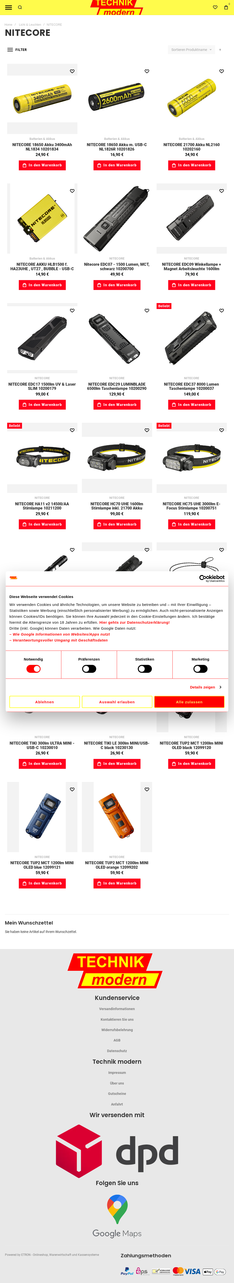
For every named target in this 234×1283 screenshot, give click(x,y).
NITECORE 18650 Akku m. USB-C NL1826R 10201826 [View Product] (117, 99)
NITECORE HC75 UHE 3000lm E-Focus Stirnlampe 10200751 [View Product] (192, 458)
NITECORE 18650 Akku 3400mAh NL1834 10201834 (42, 147)
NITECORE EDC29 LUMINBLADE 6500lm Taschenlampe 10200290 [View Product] (117, 338)
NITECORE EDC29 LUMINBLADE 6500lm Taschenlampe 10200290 (116, 386)
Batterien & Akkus (42, 139)
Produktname (197, 50)
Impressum (117, 1073)
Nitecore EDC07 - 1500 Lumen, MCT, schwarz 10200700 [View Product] (117, 218)
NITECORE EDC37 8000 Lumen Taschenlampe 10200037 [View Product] (192, 338)
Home (8, 24)
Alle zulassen (189, 702)
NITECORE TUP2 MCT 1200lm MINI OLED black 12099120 (191, 745)
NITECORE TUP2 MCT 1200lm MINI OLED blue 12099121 (42, 865)
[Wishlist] (215, 7)
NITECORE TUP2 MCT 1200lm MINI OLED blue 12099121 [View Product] (42, 817)
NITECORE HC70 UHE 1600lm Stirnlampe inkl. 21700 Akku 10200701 (117, 508)
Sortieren (178, 50)
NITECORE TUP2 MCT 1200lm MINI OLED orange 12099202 (116, 865)
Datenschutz (117, 1051)
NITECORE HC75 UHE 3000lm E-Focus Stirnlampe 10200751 (191, 506)
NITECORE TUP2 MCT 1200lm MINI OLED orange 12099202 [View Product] (117, 817)
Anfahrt (117, 1104)
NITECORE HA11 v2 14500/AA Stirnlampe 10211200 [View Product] (42, 458)
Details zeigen (202, 687)
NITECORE (116, 258)
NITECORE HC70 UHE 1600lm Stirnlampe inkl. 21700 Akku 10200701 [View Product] (117, 458)
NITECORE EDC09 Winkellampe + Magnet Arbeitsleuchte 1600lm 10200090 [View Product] (192, 218)
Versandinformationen (117, 1009)
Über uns (117, 1083)
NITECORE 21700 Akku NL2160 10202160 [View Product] (192, 99)
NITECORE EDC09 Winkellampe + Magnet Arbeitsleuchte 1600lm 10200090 (191, 268)
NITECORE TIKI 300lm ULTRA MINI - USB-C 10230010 (42, 745)
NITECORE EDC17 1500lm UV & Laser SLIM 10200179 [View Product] (42, 338)
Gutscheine (117, 1094)
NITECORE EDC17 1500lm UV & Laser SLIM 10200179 (42, 386)
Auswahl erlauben (117, 702)
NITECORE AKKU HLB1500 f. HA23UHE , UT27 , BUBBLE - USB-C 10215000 (42, 268)
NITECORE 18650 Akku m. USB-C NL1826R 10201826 (117, 147)
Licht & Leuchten (30, 24)
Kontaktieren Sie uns (117, 1019)
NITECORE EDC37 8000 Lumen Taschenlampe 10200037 (191, 386)
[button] (72, 71)
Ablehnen (44, 702)
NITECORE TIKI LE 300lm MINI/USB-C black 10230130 (116, 745)
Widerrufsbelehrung (117, 1030)
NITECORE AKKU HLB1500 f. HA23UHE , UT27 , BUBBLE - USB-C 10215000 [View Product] (42, 218)
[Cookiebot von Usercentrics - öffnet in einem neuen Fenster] (203, 578)
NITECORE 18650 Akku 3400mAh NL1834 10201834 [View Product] (42, 99)
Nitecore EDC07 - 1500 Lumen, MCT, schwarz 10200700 (116, 266)
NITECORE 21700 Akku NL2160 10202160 (192, 147)
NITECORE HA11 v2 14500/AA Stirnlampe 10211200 (42, 506)
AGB (117, 1040)
